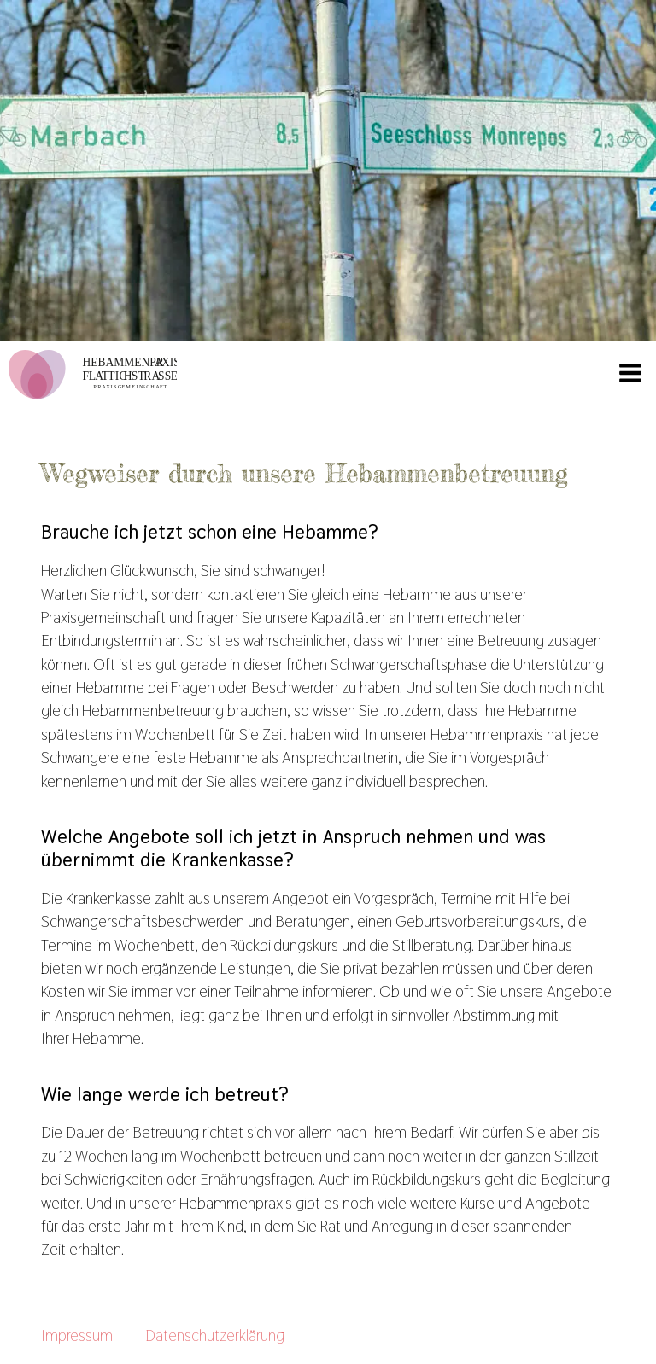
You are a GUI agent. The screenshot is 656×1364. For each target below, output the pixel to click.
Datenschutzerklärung (214, 1335)
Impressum (77, 1335)
